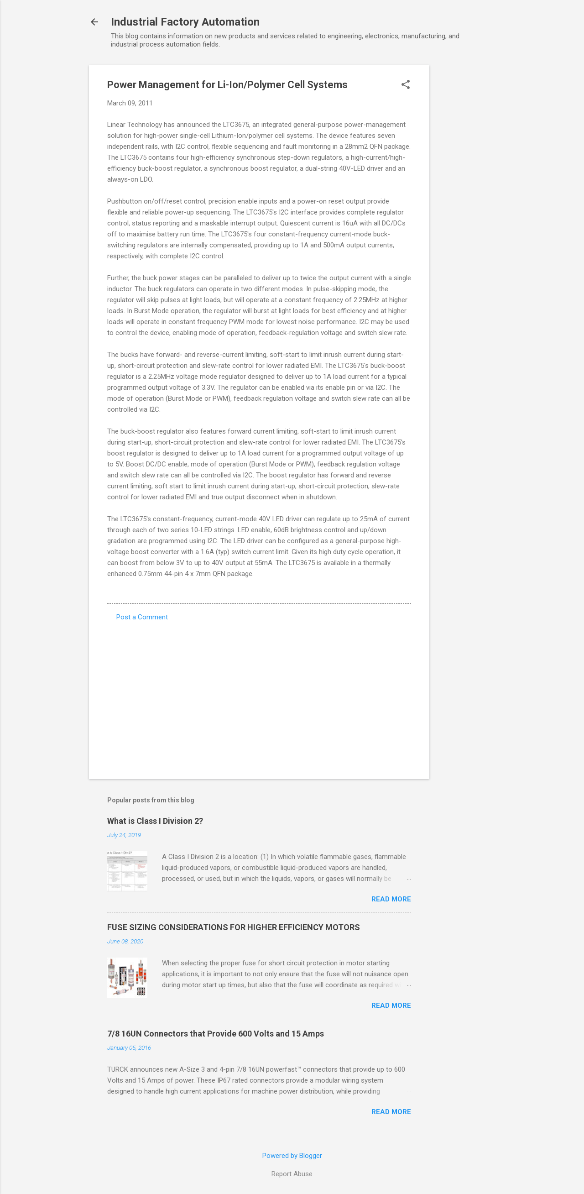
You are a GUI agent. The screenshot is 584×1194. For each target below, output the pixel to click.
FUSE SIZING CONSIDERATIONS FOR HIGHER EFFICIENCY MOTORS (233, 927)
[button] (405, 85)
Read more (391, 899)
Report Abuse (292, 1174)
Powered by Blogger (292, 1156)
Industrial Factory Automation (185, 22)
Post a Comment (142, 617)
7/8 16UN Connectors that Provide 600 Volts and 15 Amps (215, 1033)
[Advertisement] (466, 202)
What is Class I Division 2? (155, 821)
